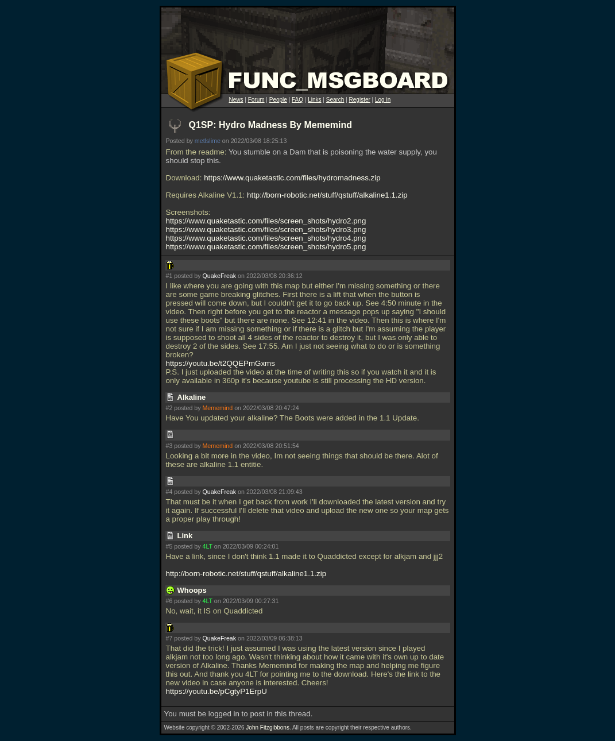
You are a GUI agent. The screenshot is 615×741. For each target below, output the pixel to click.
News (236, 100)
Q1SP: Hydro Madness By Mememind (271, 125)
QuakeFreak (219, 275)
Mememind (217, 407)
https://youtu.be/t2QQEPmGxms (220, 363)
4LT (207, 546)
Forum (256, 100)
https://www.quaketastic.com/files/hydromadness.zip (292, 177)
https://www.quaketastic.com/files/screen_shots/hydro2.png (266, 221)
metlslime (208, 140)
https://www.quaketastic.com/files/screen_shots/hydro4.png (266, 238)
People (278, 100)
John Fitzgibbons (267, 727)
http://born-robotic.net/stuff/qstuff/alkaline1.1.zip (327, 195)
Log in (382, 100)
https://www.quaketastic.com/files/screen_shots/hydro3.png (266, 229)
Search (335, 100)
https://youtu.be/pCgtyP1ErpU (216, 691)
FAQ (297, 100)
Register (359, 100)
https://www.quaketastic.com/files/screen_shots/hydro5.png (266, 246)
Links (314, 100)
